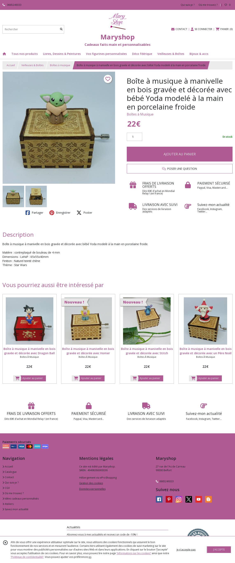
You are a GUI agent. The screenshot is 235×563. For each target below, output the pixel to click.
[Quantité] (134, 137)
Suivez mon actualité (15, 509)
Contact (8, 477)
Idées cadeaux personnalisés (20, 498)
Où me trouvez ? (13, 493)
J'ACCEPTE (219, 549)
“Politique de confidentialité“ (27, 557)
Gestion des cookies (91, 483)
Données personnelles (92, 489)
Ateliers (8, 504)
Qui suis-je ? (10, 482)
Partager (34, 212)
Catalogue (9, 472)
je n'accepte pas (186, 549)
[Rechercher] (61, 29)
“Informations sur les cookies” (133, 553)
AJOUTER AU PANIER (180, 154)
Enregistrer (59, 212)
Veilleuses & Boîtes (32, 65)
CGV (6, 488)
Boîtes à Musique (140, 114)
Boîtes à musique (60, 65)
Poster (84, 212)
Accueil (11, 65)
